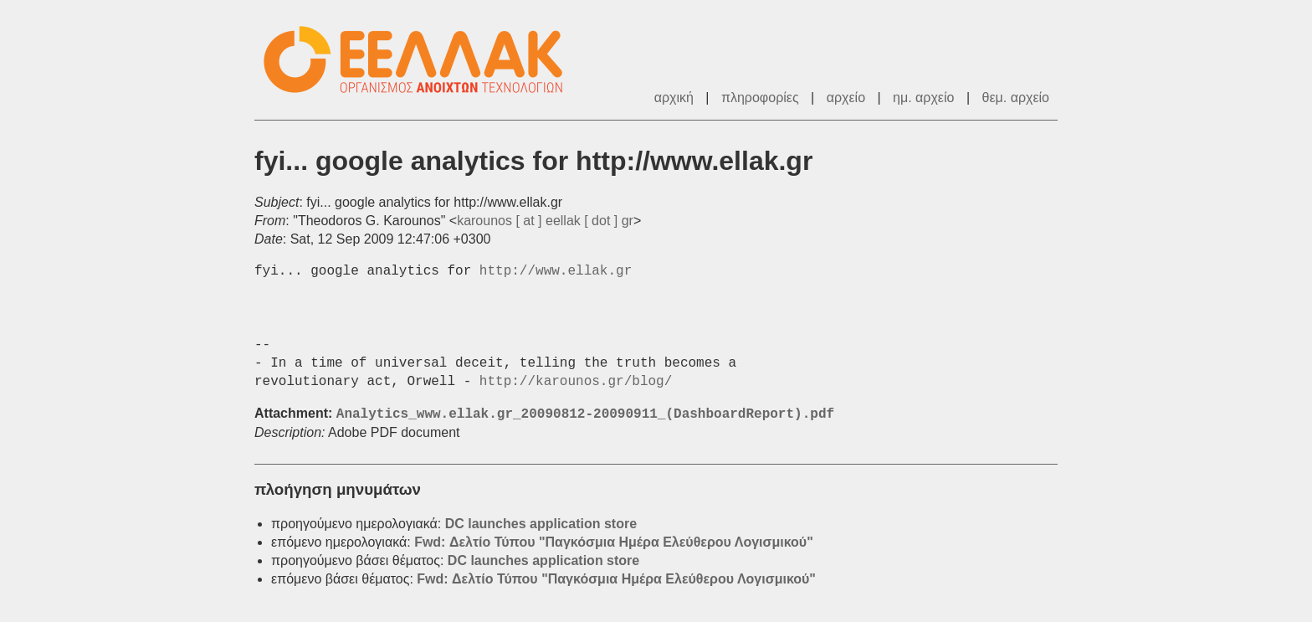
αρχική (674, 97)
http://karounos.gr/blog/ (575, 381)
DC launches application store (541, 524)
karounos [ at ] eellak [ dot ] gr (545, 220)
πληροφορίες (760, 97)
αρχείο (846, 97)
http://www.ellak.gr (555, 271)
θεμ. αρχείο (1015, 97)
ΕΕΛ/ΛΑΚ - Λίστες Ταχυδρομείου (421, 60)
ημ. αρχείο (923, 97)
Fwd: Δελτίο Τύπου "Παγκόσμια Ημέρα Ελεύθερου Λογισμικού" (613, 542)
